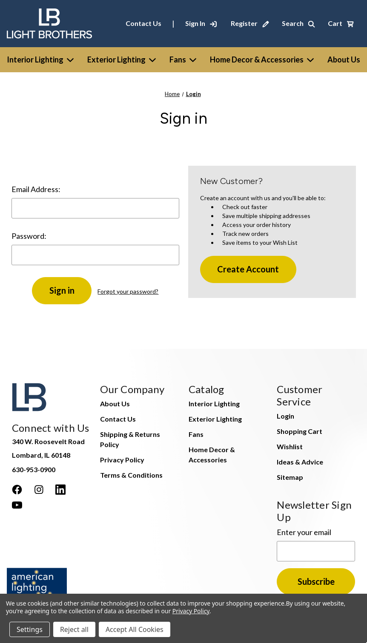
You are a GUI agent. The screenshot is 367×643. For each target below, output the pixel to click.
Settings (30, 629)
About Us (115, 403)
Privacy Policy (122, 460)
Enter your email (304, 532)
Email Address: (35, 189)
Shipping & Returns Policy (130, 439)
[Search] (298, 23)
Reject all (74, 629)
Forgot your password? (127, 291)
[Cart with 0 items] (340, 23)
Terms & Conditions (131, 475)
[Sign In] (201, 23)
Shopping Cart (299, 431)
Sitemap (290, 477)
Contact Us (143, 23)
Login (285, 416)
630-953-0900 (33, 469)
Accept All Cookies (134, 629)
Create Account (248, 269)
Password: (28, 236)
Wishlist (290, 446)
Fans (182, 59)
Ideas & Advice (300, 462)
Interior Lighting (40, 59)
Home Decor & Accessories (262, 59)
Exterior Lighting (121, 59)
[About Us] (344, 59)
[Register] (249, 23)
